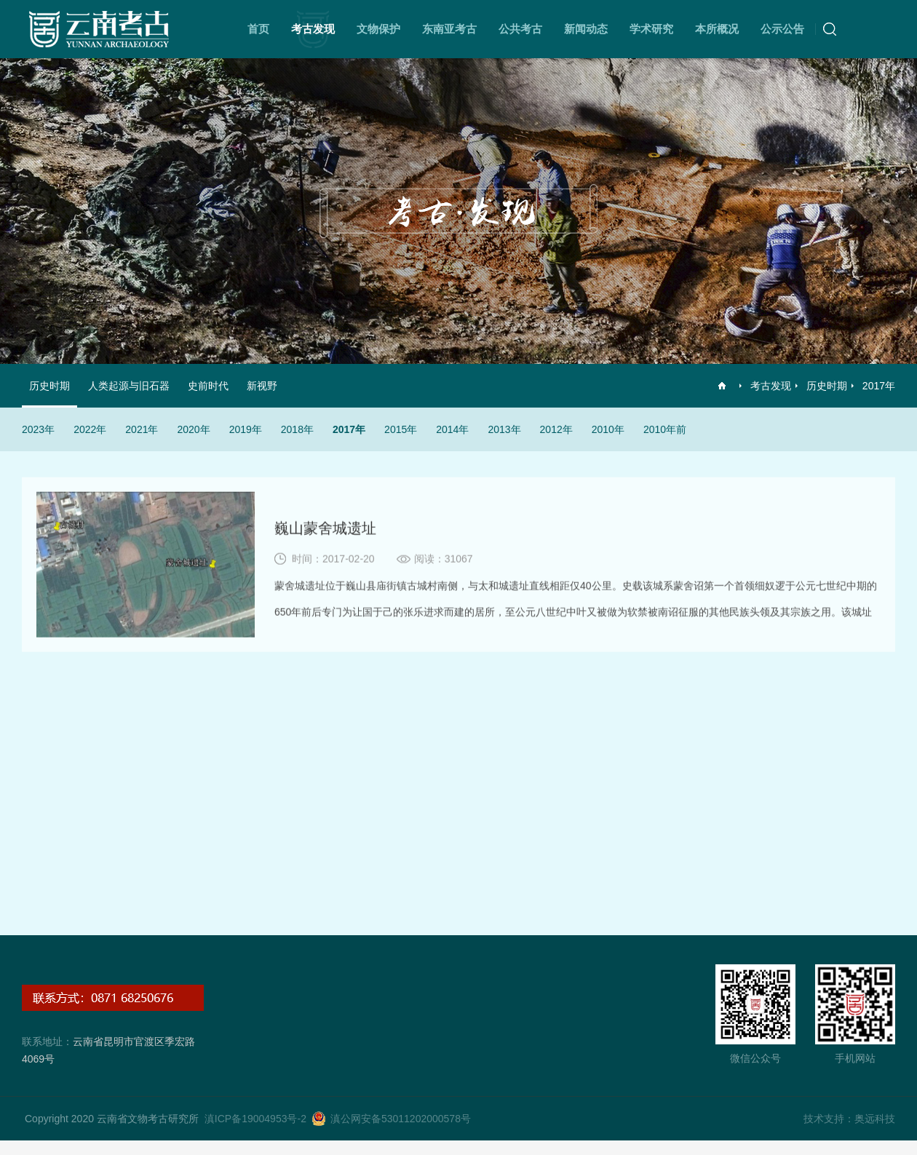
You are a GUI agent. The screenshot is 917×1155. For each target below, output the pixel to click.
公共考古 (520, 29)
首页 (258, 29)
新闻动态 (586, 29)
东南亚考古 (449, 29)
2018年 (297, 429)
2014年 (452, 429)
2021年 (141, 429)
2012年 (556, 429)
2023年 (38, 429)
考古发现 (313, 29)
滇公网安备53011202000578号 (400, 1118)
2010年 (608, 429)
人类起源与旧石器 (129, 386)
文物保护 (378, 29)
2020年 (193, 429)
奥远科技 (874, 1118)
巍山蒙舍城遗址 (325, 531)
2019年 (245, 429)
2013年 (504, 429)
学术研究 (651, 29)
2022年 (90, 429)
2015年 (400, 429)
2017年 (878, 386)
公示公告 (782, 29)
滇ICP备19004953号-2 (255, 1118)
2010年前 (664, 429)
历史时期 (826, 386)
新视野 (262, 386)
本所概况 (717, 29)
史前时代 (208, 386)
